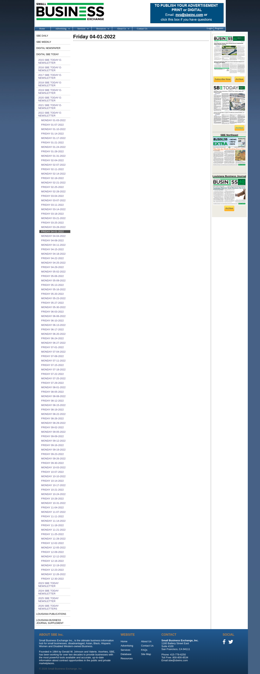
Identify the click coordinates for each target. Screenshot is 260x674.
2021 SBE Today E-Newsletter (50, 107)
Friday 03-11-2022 (52, 204)
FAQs (144, 649)
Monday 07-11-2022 (53, 360)
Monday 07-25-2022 (53, 378)
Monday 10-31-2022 (53, 503)
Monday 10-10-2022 (53, 476)
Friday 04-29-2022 (52, 267)
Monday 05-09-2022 (53, 280)
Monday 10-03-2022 (53, 467)
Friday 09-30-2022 (52, 463)
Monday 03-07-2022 (53, 200)
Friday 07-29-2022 (52, 382)
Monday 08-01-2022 (53, 387)
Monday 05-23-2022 (53, 298)
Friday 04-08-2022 (52, 240)
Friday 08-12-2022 (52, 400)
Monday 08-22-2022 (53, 414)
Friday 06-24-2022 (52, 338)
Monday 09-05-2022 (53, 431)
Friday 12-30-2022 (52, 578)
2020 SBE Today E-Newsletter (50, 99)
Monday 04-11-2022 (53, 244)
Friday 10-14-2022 (52, 480)
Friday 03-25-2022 (52, 222)
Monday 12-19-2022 (53, 565)
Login (210, 28)
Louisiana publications (51, 614)
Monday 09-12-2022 (53, 440)
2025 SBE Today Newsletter (48, 600)
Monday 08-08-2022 (53, 396)
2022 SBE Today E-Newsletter (50, 114)
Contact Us (142, 28)
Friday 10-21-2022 (52, 489)
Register (219, 28)
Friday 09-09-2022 (52, 436)
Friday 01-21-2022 (52, 142)
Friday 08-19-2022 (52, 409)
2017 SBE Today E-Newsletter (50, 76)
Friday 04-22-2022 (52, 258)
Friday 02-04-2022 (52, 160)
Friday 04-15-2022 (52, 249)
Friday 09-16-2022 (52, 445)
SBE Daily (42, 35)
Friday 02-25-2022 (52, 187)
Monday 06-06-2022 (53, 316)
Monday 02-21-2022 (53, 182)
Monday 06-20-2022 (53, 333)
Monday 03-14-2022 (53, 209)
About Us (120, 28)
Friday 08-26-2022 (52, 418)
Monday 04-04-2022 (53, 236)
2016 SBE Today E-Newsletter (50, 69)
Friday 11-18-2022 (52, 525)
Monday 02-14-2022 (53, 173)
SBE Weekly (43, 42)
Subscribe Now (222, 79)
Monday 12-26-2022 (53, 574)
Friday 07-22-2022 (52, 374)
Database (126, 654)
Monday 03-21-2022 (53, 218)
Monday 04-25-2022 (53, 262)
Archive (239, 79)
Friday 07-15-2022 (52, 365)
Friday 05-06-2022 (52, 276)
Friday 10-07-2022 (52, 471)
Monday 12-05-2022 (53, 547)
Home (42, 28)
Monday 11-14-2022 (53, 520)
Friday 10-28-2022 (52, 498)
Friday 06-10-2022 (52, 320)
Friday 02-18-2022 (52, 178)
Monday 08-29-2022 (53, 422)
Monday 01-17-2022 (53, 138)
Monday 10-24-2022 (53, 494)
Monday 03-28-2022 (53, 227)
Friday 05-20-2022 (52, 293)
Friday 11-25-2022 (52, 534)
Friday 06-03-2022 (52, 311)
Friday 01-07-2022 (52, 124)
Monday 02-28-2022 (53, 191)
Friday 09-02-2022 (52, 427)
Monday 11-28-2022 (53, 538)
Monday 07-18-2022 (53, 369)
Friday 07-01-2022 (52, 347)
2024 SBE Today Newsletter (48, 592)
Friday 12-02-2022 (52, 543)
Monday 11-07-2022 (53, 511)
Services (81, 28)
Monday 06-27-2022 (53, 342)
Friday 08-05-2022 (52, 391)
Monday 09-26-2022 (53, 458)
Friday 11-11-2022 (52, 516)
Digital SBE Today (47, 54)
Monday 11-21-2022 (53, 529)
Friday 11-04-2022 (52, 507)
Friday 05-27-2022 (52, 302)
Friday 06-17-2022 (52, 329)
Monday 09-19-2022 (53, 449)
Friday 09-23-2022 (52, 454)
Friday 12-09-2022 (52, 552)
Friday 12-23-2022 (52, 569)
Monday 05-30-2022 (53, 307)
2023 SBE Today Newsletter (48, 585)
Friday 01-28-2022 (52, 151)
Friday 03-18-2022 (52, 213)
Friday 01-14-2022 (52, 133)
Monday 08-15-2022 (53, 405)
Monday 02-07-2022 (53, 164)
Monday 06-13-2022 (53, 325)
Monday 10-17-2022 (53, 485)
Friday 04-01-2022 (52, 231)
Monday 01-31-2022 (53, 155)
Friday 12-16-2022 (52, 560)
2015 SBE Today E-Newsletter (50, 61)
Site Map (146, 654)
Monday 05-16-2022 (53, 289)
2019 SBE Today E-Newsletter (50, 91)
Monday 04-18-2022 (53, 253)
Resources (100, 28)
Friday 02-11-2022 (52, 169)
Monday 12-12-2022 (53, 556)
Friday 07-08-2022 (52, 356)
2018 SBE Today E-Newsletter (50, 84)
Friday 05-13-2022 (52, 284)
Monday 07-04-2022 (53, 351)
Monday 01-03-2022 (53, 120)
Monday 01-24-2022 (53, 147)
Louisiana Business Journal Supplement (50, 621)
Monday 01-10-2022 (53, 129)
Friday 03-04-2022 (52, 195)
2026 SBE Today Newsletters (48, 607)
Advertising (60, 28)
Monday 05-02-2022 (53, 271)
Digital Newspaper (48, 48)
